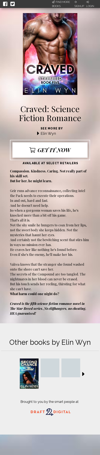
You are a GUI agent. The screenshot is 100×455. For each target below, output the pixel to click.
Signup (79, 4)
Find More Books (61, 4)
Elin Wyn (48, 133)
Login (90, 4)
